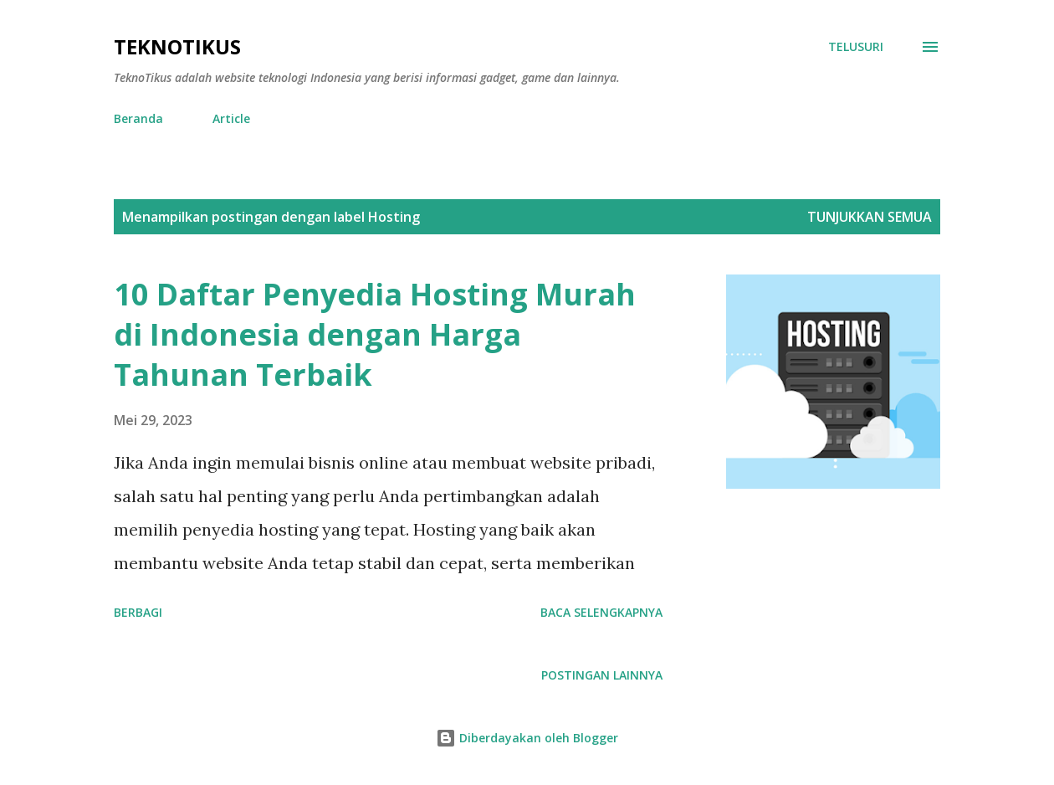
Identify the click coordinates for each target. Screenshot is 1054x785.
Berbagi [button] (138, 612)
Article (231, 118)
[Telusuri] (855, 47)
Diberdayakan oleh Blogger (527, 738)
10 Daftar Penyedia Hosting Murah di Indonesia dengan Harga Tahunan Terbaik (375, 334)
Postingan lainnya (602, 675)
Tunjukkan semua (869, 217)
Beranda (138, 118)
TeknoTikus (177, 46)
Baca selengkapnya (601, 612)
